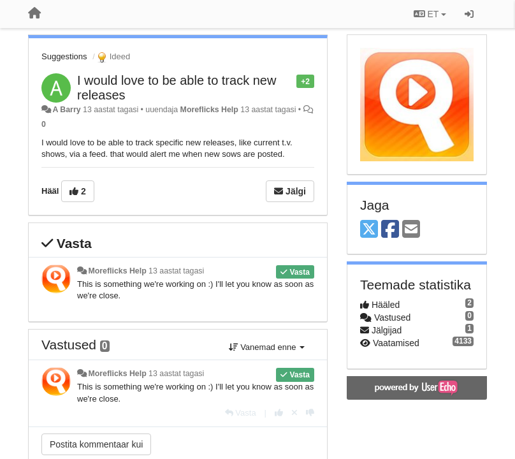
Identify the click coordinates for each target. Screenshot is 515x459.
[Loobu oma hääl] (294, 413)
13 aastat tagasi (176, 270)
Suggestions (64, 56)
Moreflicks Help (209, 109)
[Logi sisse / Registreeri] (469, 14)
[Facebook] (390, 230)
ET (430, 14)
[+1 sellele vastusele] (279, 413)
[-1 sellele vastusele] (310, 413)
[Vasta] (240, 413)
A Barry (66, 109)
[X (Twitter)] (369, 230)
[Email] (411, 230)
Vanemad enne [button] (267, 347)
